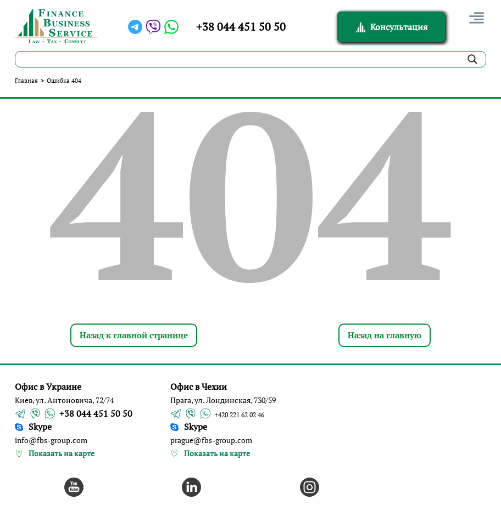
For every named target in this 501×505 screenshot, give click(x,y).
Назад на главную (384, 335)
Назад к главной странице (134, 335)
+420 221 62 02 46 (239, 415)
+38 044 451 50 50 (241, 26)
